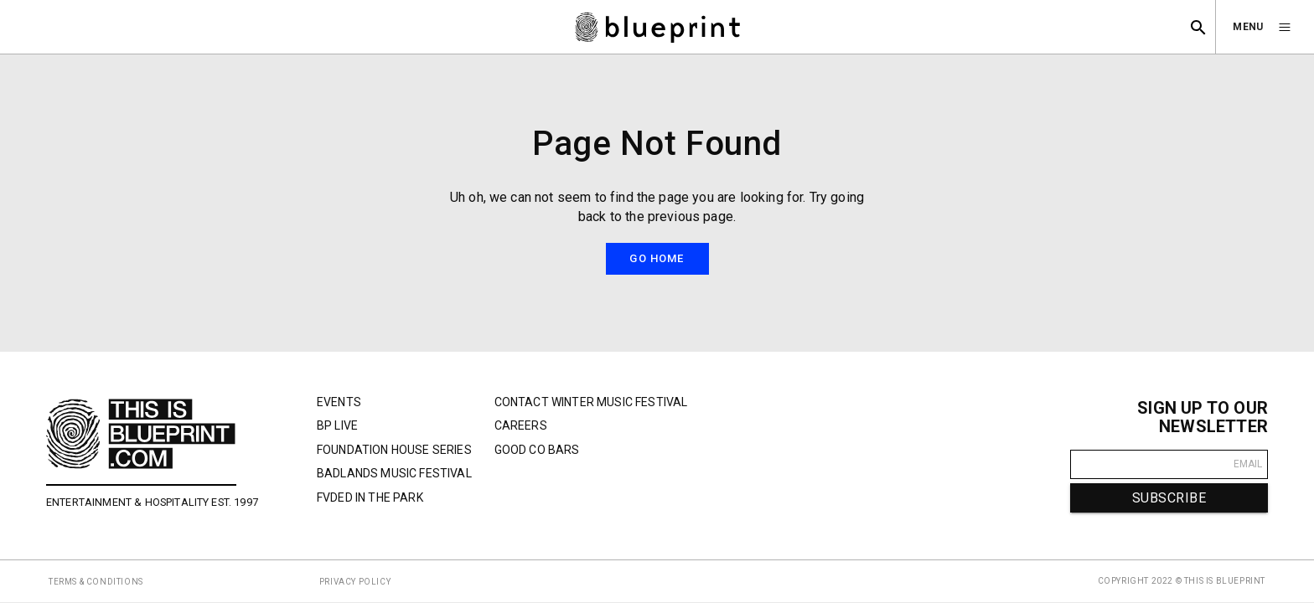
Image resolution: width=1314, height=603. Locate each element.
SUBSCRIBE (1169, 498)
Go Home (656, 258)
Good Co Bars (537, 449)
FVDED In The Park (370, 497)
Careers (520, 425)
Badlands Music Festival (394, 473)
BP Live (337, 425)
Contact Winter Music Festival (591, 402)
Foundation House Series (394, 449)
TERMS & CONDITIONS (96, 581)
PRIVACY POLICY (355, 581)
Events (339, 402)
